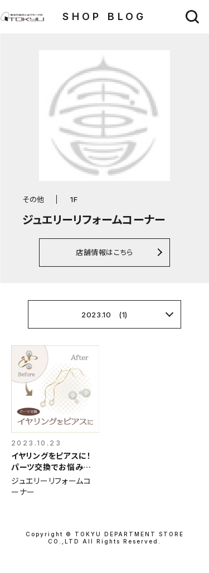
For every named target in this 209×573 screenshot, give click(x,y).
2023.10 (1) (104, 314)
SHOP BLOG (104, 16)
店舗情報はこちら (104, 252)
